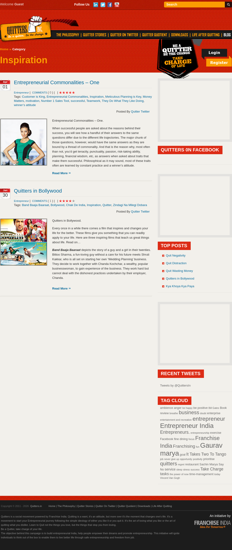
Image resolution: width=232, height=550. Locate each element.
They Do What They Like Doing (123, 101)
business (189, 412)
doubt (203, 413)
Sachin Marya (209, 464)
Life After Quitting (162, 506)
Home (4, 49)
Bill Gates (214, 408)
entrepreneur (209, 419)
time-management (201, 474)
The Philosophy (66, 506)
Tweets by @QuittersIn (175, 385)
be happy (187, 408)
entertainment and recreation (176, 419)
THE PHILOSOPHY (67, 34)
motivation (32, 101)
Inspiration (97, 96)
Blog (227, 34)
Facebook (166, 439)
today (217, 474)
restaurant (192, 464)
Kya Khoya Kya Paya (180, 286)
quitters (168, 464)
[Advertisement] (195, 110)
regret (181, 464)
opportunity (186, 459)
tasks (164, 474)
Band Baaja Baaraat (35, 205)
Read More (60, 173)
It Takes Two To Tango (206, 454)
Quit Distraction (176, 263)
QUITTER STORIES (94, 34)
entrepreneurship (200, 432)
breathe (174, 413)
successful (78, 101)
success (195, 469)
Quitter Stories (85, 506)
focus (191, 439)
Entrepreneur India (187, 425)
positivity (198, 459)
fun (197, 446)
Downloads (144, 506)
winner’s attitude (25, 105)
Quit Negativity (176, 255)
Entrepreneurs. (175, 432)
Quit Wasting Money (179, 271)
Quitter (107, 205)
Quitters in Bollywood (38, 191)
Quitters (26, 29)
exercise (215, 432)
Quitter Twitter (140, 111)
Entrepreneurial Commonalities (67, 96)
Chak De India (75, 205)
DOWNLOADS (179, 34)
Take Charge (211, 469)
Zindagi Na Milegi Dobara (130, 205)
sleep (179, 469)
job (161, 459)
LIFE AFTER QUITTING (206, 34)
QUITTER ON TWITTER (124, 34)
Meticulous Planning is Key (123, 96)
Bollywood (57, 205)
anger (177, 408)
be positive (200, 408)
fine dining (181, 439)
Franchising (184, 446)
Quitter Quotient (127, 506)
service (170, 469)
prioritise (209, 459)
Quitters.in (36, 506)
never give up (171, 459)
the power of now (179, 474)
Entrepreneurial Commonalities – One (56, 82)
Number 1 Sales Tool (55, 101)
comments (40, 92)
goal (182, 454)
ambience (166, 408)
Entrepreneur (21, 92)
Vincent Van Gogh (170, 478)
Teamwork (93, 101)
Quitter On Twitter (106, 506)
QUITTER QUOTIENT (154, 34)
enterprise (213, 413)
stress (186, 469)
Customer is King (33, 96)
